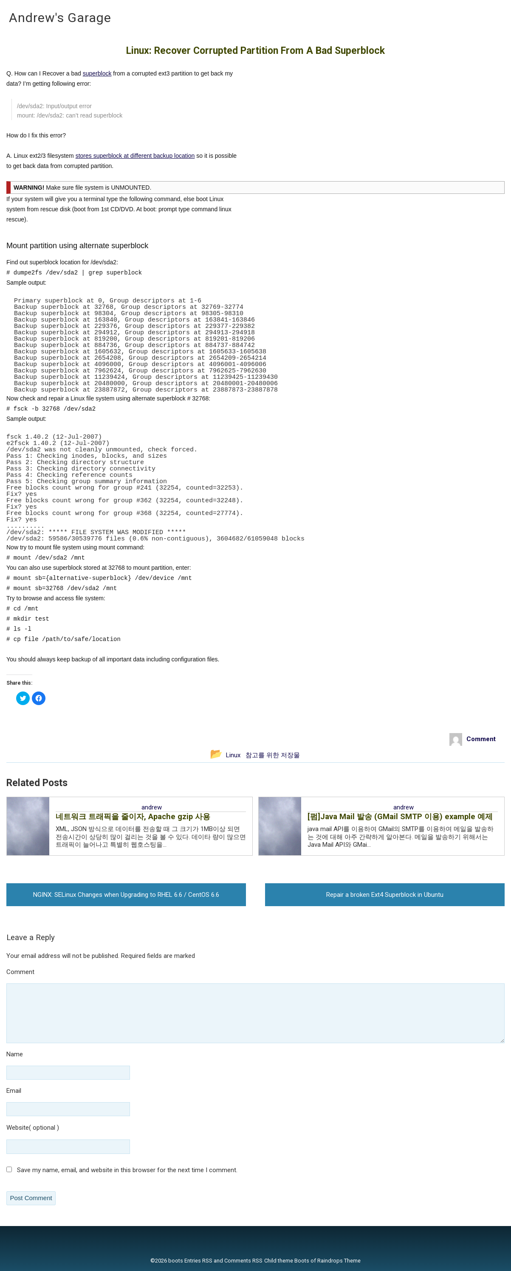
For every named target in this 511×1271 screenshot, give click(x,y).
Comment (45, 972)
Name (39, 1054)
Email (38, 1091)
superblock (97, 73)
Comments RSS (243, 1260)
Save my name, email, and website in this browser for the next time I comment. (127, 1170)
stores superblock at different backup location (135, 155)
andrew (151, 807)
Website (17, 1127)
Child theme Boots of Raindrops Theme (312, 1260)
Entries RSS (198, 1260)
